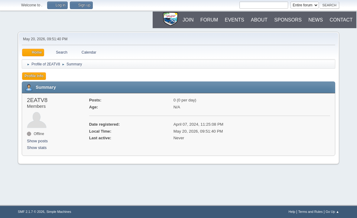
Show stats (37, 147)
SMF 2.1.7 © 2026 (31, 211)
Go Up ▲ (332, 211)
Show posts (37, 141)
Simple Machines (58, 211)
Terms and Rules (310, 211)
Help (291, 211)
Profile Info (34, 76)
